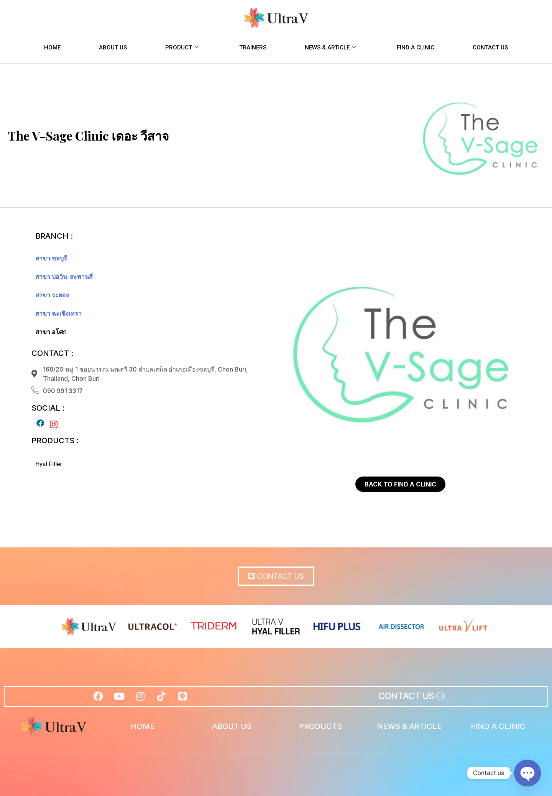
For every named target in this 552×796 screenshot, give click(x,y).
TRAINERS (252, 47)
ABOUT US (113, 47)
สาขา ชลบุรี (51, 258)
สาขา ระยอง (52, 295)
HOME (52, 47)
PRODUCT (182, 47)
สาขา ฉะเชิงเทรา (58, 313)
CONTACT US (490, 47)
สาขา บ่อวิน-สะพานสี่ (64, 276)
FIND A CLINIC (415, 47)
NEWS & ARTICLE (330, 47)
